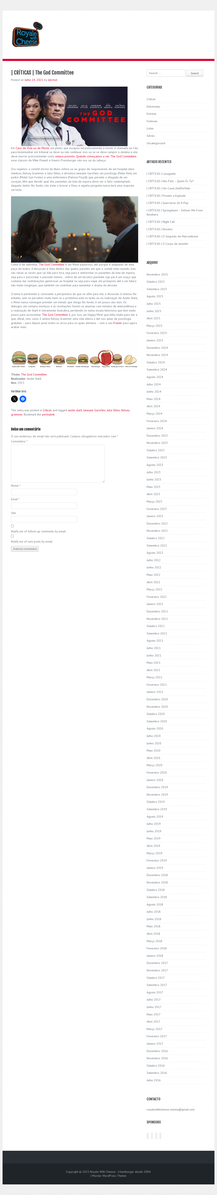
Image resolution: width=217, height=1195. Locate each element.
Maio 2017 (153, 1014)
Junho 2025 (154, 311)
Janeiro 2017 (155, 1043)
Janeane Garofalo (94, 410)
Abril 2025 (153, 318)
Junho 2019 (154, 831)
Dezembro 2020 (157, 699)
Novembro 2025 (157, 274)
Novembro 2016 (157, 1058)
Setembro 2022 (157, 545)
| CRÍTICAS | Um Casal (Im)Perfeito (168, 188)
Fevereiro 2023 (157, 509)
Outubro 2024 (156, 362)
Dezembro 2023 (157, 436)
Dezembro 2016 (157, 1051)
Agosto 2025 (155, 296)
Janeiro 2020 (155, 780)
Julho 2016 (154, 1080)
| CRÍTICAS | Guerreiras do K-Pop (167, 203)
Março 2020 (154, 765)
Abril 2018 (153, 934)
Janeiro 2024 (155, 428)
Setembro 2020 (157, 721)
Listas (150, 128)
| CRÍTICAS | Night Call (161, 222)
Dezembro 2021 (157, 611)
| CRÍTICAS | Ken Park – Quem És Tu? (170, 181)
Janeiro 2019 (155, 868)
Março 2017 (154, 1029)
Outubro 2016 (156, 1066)
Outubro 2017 (156, 978)
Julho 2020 (154, 736)
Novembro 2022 (157, 531)
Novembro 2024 (157, 355)
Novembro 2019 (157, 794)
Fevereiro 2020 (157, 772)
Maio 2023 (153, 487)
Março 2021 (154, 677)
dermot (52, 80)
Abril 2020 (153, 758)
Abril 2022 (153, 582)
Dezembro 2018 (157, 875)
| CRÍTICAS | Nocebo (159, 229)
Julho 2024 (154, 384)
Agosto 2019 (155, 816)
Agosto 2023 (155, 465)
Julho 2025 (154, 304)
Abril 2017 (153, 1021)
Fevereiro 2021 (157, 685)
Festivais (152, 121)
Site (13, 513)
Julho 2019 (154, 824)
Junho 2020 (154, 743)
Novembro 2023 (157, 443)
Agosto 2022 (155, 553)
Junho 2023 (154, 479)
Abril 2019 (153, 846)
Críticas (47, 410)
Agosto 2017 (155, 992)
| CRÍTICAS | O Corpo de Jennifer (167, 244)
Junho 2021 (154, 655)
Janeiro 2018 (155, 956)
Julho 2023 (154, 472)
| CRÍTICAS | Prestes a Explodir (166, 196)
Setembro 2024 (157, 369)
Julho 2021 (154, 648)
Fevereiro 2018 (157, 948)
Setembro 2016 (157, 1073)
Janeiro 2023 (155, 516)
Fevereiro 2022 (157, 597)
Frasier (117, 323)
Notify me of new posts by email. (32, 541)
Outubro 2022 (156, 538)
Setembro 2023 (157, 457)
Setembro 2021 (157, 633)
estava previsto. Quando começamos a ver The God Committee (95, 156)
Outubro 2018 (156, 890)
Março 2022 (154, 589)
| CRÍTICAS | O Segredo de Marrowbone (172, 236)
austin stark (75, 410)
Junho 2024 (154, 391)
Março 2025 (154, 326)
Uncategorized (156, 143)
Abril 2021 (153, 670)
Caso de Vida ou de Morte (32, 148)
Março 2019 (154, 853)
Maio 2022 (153, 575)
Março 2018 (154, 941)
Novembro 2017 (157, 970)
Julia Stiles (113, 410)
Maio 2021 (153, 663)
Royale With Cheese (102, 1172)
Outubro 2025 (156, 282)
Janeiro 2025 (155, 340)
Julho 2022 (154, 560)
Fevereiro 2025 (157, 333)
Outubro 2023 (156, 450)
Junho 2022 (154, 567)
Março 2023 (154, 501)
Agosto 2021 (155, 641)
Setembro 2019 (157, 809)
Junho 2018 (154, 919)
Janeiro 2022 (155, 604)
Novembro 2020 (157, 707)
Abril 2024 (153, 406)
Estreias (151, 114)
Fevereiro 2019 (157, 860)
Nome (16, 485)
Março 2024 (154, 413)
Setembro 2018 (157, 897)
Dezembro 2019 (157, 787)
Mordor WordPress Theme (109, 1176)
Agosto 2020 (155, 728)
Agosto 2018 (155, 904)
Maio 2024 (153, 399)
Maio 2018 (153, 926)
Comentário (19, 441)
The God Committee (51, 264)
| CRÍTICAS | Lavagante (161, 174)
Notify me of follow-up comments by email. (38, 531)
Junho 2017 (154, 1007)
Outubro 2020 (156, 714)
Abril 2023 (153, 494)
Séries (151, 136)
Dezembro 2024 (157, 348)
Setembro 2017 (157, 985)
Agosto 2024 (155, 377)
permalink (48, 414)
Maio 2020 (153, 750)
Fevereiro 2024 (157, 421)
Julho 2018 (154, 912)
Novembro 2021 (157, 619)
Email (15, 499)
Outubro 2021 (156, 626)
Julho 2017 (154, 999)
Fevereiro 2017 (157, 1036)
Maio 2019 (153, 838)
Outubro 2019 (156, 802)
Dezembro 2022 (157, 523)
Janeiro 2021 (155, 692)
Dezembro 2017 (157, 963)
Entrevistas (153, 106)
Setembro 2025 (157, 289)
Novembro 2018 (157, 882)
